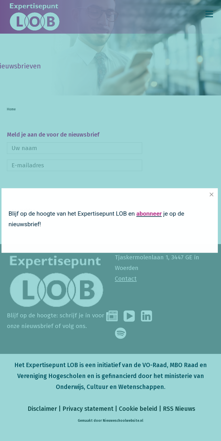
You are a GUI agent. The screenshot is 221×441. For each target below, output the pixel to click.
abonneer (142, 215)
